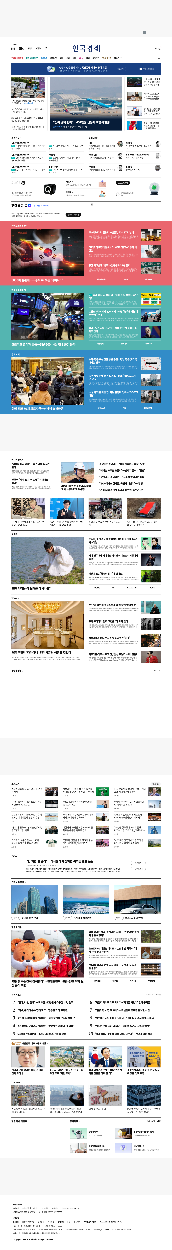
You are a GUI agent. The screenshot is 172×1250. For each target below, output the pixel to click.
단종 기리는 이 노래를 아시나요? (31, 588)
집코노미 (44, 58)
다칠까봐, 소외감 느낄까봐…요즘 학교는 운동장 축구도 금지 (78, 829)
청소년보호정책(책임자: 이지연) (111, 1222)
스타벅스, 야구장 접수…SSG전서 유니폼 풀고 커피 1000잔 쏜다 (26, 842)
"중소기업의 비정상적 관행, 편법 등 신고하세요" (77, 803)
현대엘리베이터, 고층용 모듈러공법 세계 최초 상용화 (129, 803)
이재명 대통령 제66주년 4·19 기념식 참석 (27, 790)
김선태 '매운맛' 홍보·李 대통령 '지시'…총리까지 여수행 (76, 487)
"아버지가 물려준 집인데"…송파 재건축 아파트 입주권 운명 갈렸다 (66, 1110)
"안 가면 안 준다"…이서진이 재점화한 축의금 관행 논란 (60, 861)
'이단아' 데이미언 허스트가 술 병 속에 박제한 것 (112, 605)
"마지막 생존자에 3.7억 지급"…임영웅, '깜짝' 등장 (28, 523)
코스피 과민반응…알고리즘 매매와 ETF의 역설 (64, 159)
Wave (81, 58)
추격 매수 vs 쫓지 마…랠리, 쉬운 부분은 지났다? (28, 147)
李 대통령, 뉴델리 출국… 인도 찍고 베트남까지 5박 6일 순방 (152, 111)
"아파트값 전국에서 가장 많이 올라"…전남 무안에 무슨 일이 (128, 842)
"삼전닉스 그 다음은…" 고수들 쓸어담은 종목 (121, 477)
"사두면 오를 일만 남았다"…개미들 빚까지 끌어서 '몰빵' (122, 1026)
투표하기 (138, 863)
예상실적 (100, 343)
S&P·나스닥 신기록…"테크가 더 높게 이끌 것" (28, 171)
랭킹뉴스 (15, 994)
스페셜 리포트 (17, 882)
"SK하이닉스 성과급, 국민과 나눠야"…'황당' (121, 483)
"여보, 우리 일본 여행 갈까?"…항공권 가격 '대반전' (42, 1010)
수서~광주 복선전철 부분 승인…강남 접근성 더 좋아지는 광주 (113, 361)
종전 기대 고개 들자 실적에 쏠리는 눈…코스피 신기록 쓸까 (28, 128)
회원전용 (15, 138)
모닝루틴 (96, 58)
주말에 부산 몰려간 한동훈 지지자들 (105, 523)
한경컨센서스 (101, 279)
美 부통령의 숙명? (133, 169)
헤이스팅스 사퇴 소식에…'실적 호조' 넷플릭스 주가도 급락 (113, 329)
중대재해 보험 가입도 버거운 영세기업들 (102, 171)
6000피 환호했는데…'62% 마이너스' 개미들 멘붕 (41, 1034)
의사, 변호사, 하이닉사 (99, 1109)
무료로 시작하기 (73, 214)
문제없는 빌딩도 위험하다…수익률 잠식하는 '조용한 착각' (144, 1110)
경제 (61, 58)
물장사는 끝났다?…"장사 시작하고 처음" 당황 (122, 464)
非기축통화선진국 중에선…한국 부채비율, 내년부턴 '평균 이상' (27, 119)
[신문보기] (13, 48)
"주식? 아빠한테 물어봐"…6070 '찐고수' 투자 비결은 (113, 249)
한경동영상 (16, 670)
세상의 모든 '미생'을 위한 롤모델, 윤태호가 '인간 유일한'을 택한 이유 (78, 790)
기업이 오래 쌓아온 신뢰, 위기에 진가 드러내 (27, 1071)
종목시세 (124, 343)
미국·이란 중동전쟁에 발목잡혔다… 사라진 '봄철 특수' (152, 126)
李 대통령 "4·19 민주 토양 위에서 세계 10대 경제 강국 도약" (78, 816)
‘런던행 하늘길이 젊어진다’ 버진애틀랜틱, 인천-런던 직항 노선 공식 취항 (47, 983)
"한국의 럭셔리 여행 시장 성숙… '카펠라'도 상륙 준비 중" (112, 966)
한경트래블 (16, 927)
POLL (14, 855)
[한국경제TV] (21, 48)
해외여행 (133, 980)
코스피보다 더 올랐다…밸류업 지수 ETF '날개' (111, 232)
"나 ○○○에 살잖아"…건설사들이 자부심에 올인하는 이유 (27, 110)
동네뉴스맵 (101, 408)
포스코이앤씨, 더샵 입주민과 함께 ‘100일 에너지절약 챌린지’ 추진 (26, 816)
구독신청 (25, 1208)
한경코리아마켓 (17, 58)
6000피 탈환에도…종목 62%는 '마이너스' (37, 280)
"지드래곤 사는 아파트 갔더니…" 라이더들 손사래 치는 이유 (124, 1018)
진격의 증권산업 (24, 918)
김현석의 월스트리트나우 (20, 142)
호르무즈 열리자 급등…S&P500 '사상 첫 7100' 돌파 (43, 344)
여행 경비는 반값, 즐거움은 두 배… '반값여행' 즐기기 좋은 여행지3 (114, 933)
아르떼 (14, 534)
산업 (68, 58)
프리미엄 (107, 58)
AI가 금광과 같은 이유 (134, 157)
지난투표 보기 (138, 868)
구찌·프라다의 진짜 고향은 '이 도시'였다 (108, 621)
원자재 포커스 (53, 166)
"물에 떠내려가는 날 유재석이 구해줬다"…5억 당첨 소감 (66, 523)
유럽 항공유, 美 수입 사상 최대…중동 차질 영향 (65, 171)
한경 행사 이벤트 (19, 1121)
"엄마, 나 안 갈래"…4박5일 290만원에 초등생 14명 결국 (45, 1002)
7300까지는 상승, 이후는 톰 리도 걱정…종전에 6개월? (27, 159)
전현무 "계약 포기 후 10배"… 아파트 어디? (29, 481)
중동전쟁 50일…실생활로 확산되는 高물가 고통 (102, 147)
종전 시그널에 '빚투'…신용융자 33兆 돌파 (109, 265)
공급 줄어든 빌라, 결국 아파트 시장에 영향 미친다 (28, 1110)
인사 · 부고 (151, 1121)
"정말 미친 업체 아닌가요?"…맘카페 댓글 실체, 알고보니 (26, 803)
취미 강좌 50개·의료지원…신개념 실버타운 (37, 409)
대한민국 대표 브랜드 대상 (34, 1043)
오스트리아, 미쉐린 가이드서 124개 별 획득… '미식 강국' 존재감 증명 (113, 950)
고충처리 (35, 1208)
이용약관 (77, 1222)
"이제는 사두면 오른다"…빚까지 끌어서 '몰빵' (122, 470)
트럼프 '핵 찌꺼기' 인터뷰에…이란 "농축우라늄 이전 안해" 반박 (113, 313)
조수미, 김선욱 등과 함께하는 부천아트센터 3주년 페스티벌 (113, 540)
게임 (88, 58)
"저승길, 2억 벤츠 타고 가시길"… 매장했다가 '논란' (143, 523)
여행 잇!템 (151, 980)
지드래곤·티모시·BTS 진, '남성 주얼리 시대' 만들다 (113, 654)
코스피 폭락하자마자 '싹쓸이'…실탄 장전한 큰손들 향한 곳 (46, 1018)
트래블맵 (97, 980)
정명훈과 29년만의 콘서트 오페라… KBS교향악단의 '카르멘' (128, 816)
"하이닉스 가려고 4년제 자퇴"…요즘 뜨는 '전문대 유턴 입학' (152, 96)
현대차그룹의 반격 (128, 918)
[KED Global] (38, 48)
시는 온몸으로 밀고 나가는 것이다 (102, 157)
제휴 (23, 1222)
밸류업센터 (148, 408)
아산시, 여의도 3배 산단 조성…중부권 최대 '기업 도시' (66, 1071)
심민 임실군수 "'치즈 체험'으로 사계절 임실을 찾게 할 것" (105, 1071)
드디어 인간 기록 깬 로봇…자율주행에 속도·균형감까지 (27, 102)
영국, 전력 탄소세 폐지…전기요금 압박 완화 (66, 147)
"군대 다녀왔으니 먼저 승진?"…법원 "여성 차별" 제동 (26, 829)
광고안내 (45, 1208)
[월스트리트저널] (30, 48)
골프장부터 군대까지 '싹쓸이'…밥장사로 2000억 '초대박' (45, 1026)
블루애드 (55, 1208)
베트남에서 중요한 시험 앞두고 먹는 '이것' (109, 638)
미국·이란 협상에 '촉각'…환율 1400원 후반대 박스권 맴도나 (152, 82)
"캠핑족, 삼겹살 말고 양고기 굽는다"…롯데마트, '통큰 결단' (78, 842)
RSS (68, 1222)
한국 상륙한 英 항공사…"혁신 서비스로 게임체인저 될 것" (130, 790)
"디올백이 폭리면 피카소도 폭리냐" (138, 147)
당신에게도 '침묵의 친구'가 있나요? (106, 573)
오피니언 (53, 58)
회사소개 (16, 1208)
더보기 (116, 58)
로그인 (158, 48)
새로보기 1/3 (155, 784)
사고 (159, 1121)
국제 (74, 58)
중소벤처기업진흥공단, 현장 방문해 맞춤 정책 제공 (143, 1071)
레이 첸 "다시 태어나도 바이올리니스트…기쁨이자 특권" (113, 557)
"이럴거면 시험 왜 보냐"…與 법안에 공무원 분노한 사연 (122, 1010)
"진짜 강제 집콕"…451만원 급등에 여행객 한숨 (81, 122)
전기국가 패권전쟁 (77, 918)
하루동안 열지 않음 (148, 69)
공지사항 (74, 1121)
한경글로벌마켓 (32, 58)
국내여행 (115, 980)
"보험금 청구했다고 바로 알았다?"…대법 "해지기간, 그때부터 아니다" (128, 830)
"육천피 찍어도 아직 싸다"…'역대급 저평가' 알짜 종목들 (122, 1002)
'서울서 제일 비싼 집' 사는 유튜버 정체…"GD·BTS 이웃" (113, 394)
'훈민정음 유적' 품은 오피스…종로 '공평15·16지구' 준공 (112, 377)
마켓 (148, 279)
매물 (124, 408)
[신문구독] (46, 48)
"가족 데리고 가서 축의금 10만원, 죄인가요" (121, 490)
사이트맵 (51, 1222)
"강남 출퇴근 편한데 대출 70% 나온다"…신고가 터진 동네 (123, 1034)
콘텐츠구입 (30, 1222)
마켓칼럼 (52, 154)
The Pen (15, 1082)
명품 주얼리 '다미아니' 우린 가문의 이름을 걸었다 (41, 652)
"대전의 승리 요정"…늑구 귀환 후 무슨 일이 (30, 465)
